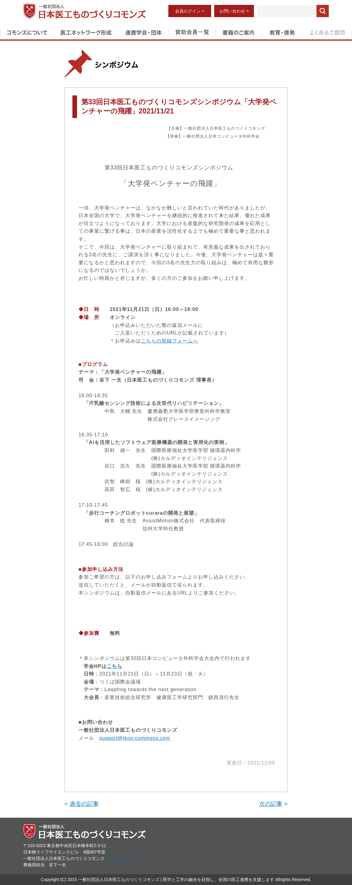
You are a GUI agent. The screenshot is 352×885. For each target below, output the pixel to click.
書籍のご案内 (238, 31)
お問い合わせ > (234, 11)
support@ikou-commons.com (134, 738)
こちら (114, 666)
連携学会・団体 (143, 31)
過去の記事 (84, 804)
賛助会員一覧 (192, 31)
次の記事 (270, 804)
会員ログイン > (189, 11)
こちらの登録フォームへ (169, 340)
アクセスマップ (121, 858)
